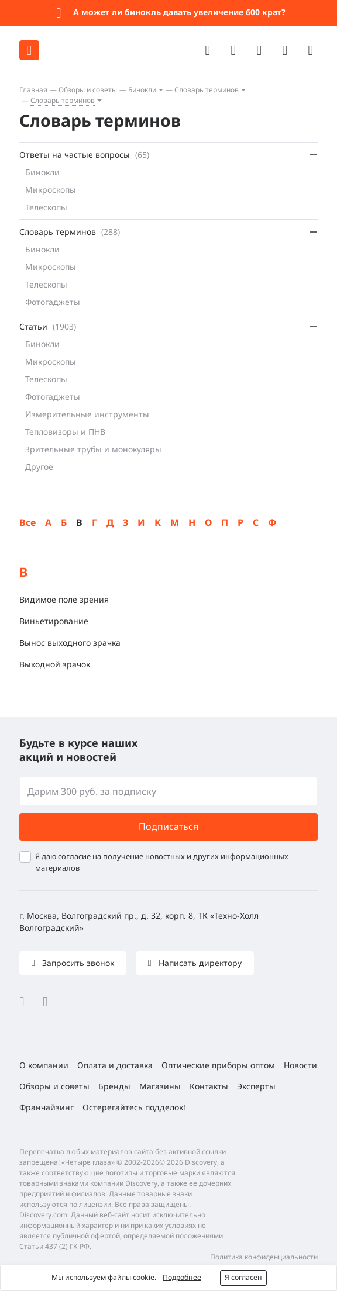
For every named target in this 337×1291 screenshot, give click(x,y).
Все (27, 522)
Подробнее (182, 1277)
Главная (33, 90)
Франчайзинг (46, 1107)
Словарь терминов (206, 90)
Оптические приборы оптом (218, 1065)
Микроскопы (50, 189)
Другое (39, 466)
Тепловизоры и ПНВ (65, 431)
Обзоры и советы (88, 90)
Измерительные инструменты (87, 414)
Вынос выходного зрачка (70, 642)
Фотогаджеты (52, 301)
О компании (43, 1065)
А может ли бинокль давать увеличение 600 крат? (179, 12)
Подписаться (168, 826)
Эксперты (256, 1086)
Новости (300, 1065)
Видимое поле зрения (64, 599)
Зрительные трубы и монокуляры (93, 449)
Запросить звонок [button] (77, 962)
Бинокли (142, 90)
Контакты (209, 1086)
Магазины (160, 1086)
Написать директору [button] (199, 962)
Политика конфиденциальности (264, 1257)
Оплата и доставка (115, 1065)
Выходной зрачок (54, 664)
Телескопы (46, 207)
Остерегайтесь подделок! (133, 1107)
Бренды (114, 1086)
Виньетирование (53, 621)
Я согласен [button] (243, 1277)
